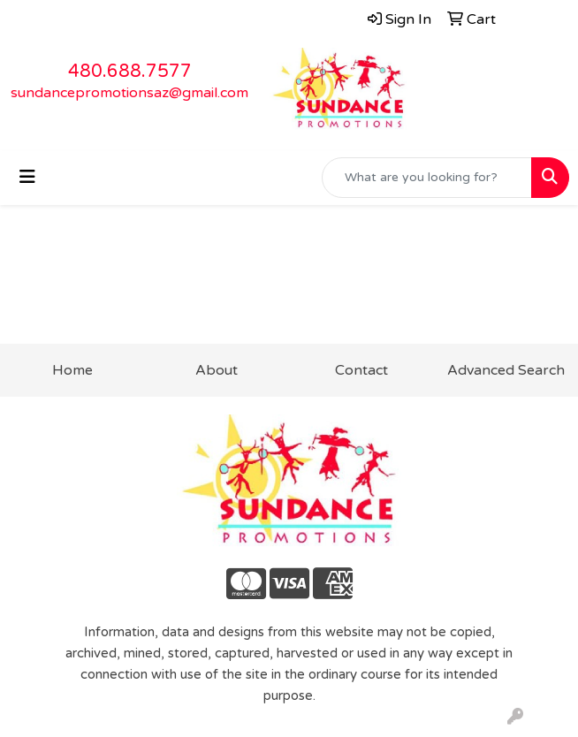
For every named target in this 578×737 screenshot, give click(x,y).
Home (72, 370)
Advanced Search (506, 370)
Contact (361, 370)
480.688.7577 (130, 71)
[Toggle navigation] (27, 177)
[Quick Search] (427, 177)
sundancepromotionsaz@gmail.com (129, 93)
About (216, 370)
